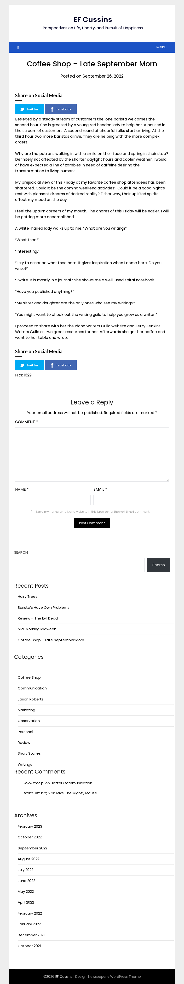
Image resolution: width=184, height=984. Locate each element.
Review (24, 742)
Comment (26, 422)
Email (100, 489)
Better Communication (71, 782)
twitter (29, 109)
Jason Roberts (31, 699)
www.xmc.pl (34, 782)
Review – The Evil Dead (38, 618)
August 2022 (28, 858)
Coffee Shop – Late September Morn (51, 640)
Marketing (26, 709)
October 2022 (30, 837)
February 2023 (30, 826)
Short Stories (29, 753)
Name (22, 489)
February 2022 (30, 913)
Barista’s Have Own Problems (43, 607)
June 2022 (26, 880)
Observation (29, 720)
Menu (161, 47)
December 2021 (31, 935)
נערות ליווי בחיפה (37, 793)
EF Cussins (92, 20)
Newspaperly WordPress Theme (114, 976)
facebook (60, 109)
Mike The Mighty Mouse (76, 793)
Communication (32, 688)
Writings (25, 764)
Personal (25, 731)
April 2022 (26, 902)
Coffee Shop (29, 677)
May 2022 (26, 891)
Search (21, 552)
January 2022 (29, 924)
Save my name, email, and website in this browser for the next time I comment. (93, 512)
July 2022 (25, 869)
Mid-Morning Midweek (37, 628)
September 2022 (32, 848)
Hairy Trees (27, 596)
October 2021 (29, 945)
